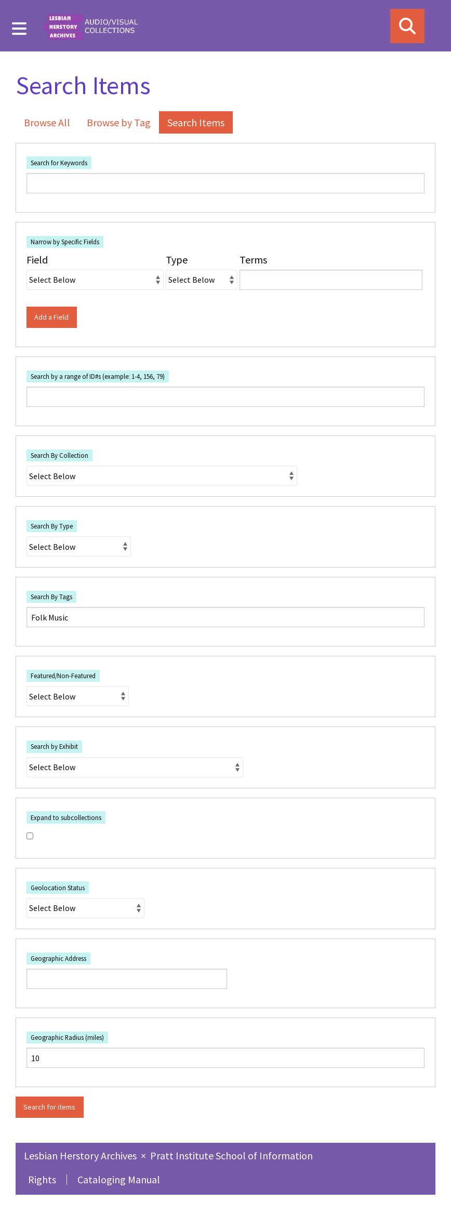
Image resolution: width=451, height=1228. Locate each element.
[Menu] (19, 29)
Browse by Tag (119, 122)
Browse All (47, 122)
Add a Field (51, 317)
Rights (42, 1179)
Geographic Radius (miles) (67, 1037)
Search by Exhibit (54, 746)
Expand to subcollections (66, 817)
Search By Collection (59, 455)
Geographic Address (58, 958)
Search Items (195, 122)
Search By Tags (51, 596)
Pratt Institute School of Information (231, 1155)
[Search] (407, 26)
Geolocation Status (58, 887)
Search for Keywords (59, 163)
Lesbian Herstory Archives (81, 1155)
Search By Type (52, 526)
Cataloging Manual (118, 1179)
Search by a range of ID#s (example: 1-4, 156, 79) (98, 376)
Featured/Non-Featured (63, 675)
